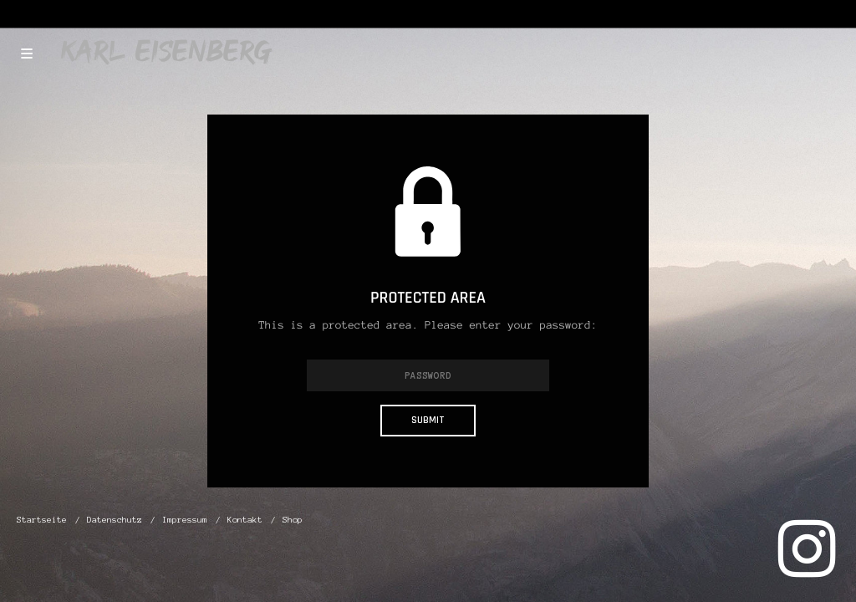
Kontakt (244, 519)
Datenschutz (114, 519)
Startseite (42, 519)
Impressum (184, 519)
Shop (293, 519)
